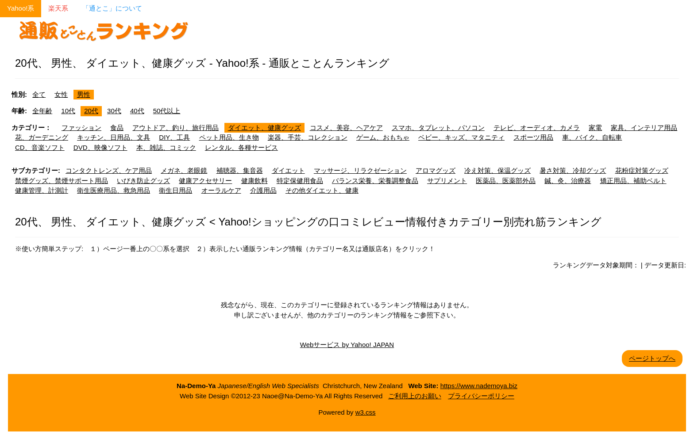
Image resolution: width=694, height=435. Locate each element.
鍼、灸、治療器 (567, 180)
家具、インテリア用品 (644, 127)
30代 (114, 110)
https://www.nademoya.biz (478, 385)
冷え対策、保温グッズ (497, 170)
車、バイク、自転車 (592, 137)
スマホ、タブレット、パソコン (438, 127)
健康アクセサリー (205, 180)
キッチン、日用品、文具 (113, 137)
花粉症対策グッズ (641, 170)
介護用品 (263, 190)
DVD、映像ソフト (100, 147)
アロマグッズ (435, 170)
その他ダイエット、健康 (322, 190)
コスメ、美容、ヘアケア (346, 127)
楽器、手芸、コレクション (307, 137)
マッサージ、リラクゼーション (360, 170)
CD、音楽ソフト (40, 147)
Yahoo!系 (20, 8)
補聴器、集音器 (239, 170)
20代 (91, 110)
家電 (595, 127)
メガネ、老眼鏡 (184, 170)
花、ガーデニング (41, 137)
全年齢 (42, 110)
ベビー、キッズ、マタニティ (461, 137)
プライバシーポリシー (481, 396)
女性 (61, 94)
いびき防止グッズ (143, 180)
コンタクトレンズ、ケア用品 (109, 170)
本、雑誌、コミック (166, 147)
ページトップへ (652, 358)
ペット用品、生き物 (229, 137)
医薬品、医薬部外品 (506, 180)
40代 (137, 110)
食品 (116, 127)
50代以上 (167, 110)
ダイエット (288, 170)
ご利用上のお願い (414, 396)
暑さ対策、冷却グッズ (573, 170)
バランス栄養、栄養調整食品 (375, 180)
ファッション (81, 127)
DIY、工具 (174, 137)
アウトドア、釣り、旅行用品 (175, 127)
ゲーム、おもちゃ (382, 137)
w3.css (365, 412)
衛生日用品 (175, 190)
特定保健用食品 (300, 180)
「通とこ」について (112, 8)
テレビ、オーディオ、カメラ (537, 127)
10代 (68, 110)
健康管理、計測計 (41, 190)
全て (39, 94)
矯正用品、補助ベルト (633, 180)
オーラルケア (221, 190)
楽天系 (58, 8)
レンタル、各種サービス (241, 147)
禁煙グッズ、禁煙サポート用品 (61, 180)
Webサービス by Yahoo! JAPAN (347, 344)
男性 (83, 94)
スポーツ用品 (533, 137)
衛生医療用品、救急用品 (113, 190)
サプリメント (447, 180)
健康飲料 (254, 180)
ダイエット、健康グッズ (264, 127)
